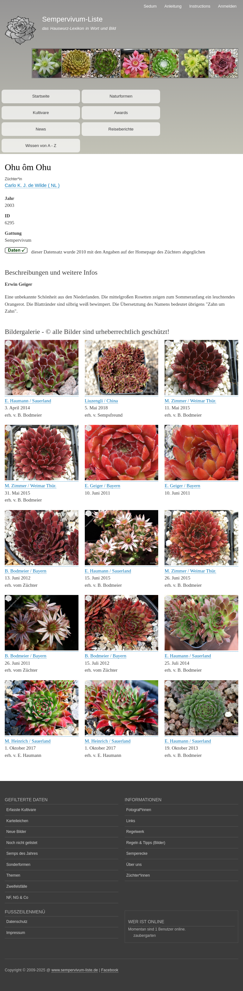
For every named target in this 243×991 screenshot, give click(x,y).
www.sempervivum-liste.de (75, 970)
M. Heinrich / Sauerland (28, 741)
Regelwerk (135, 831)
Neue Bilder (16, 831)
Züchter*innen (138, 875)
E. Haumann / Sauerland (28, 400)
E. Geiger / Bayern (102, 485)
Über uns (134, 864)
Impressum (15, 932)
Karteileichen (17, 821)
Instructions (199, 6)
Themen (13, 875)
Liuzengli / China (101, 400)
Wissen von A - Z (40, 145)
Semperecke (136, 853)
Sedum (150, 6)
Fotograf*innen (138, 810)
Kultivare (41, 112)
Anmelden (227, 6)
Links (130, 821)
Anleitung (173, 6)
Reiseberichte (121, 129)
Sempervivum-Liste (72, 19)
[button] (41, 393)
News (41, 129)
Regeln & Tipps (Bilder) (145, 843)
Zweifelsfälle (16, 886)
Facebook (109, 970)
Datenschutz (17, 921)
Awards (121, 112)
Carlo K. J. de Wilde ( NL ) (32, 185)
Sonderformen (18, 864)
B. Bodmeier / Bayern (26, 570)
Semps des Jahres (22, 853)
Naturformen (120, 96)
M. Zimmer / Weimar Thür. (190, 400)
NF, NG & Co (17, 897)
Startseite (41, 96)
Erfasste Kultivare (21, 810)
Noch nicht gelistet (21, 843)
